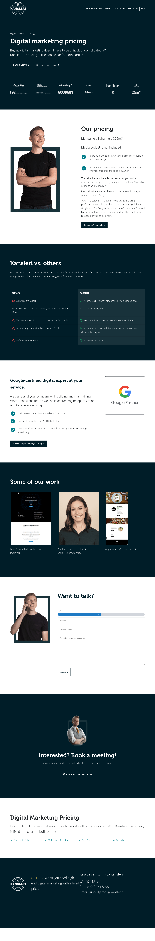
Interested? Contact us (98, 232)
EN (142, 9)
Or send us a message (58, 66)
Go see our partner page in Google (33, 453)
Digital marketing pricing (61, 852)
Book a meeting (24, 66)
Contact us (133, 9)
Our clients (120, 9)
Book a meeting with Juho (77, 785)
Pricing (108, 9)
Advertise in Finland (93, 9)
